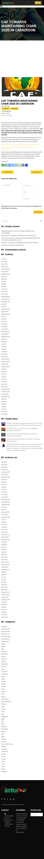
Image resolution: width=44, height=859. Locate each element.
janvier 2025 (4, 294)
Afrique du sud (5, 641)
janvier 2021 (4, 386)
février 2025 (4, 291)
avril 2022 (3, 349)
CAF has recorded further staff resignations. (12, 245)
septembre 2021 (5, 366)
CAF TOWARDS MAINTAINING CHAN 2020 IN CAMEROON (19, 102)
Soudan (3, 756)
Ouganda (3, 739)
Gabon (3, 689)
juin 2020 (3, 404)
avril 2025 (3, 286)
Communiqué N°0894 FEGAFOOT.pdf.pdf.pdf (14, 147)
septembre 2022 (5, 336)
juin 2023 (3, 316)
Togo (2, 764)
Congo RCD (4, 671)
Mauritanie (4, 726)
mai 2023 (3, 319)
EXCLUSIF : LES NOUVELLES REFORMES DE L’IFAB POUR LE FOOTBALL (19, 242)
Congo (3, 669)
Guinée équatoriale (6, 701)
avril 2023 (3, 321)
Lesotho (3, 709)
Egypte (3, 679)
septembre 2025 (5, 274)
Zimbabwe (4, 771)
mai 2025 (3, 284)
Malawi (3, 719)
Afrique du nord (5, 639)
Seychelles (4, 749)
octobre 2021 (4, 364)
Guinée (3, 696)
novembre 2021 (5, 361)
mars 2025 (4, 289)
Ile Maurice (4, 704)
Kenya (3, 706)
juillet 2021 (4, 371)
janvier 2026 (4, 266)
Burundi (3, 656)
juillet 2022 (4, 341)
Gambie (3, 691)
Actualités (6, 108)
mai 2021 (3, 376)
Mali (2, 721)
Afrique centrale (5, 631)
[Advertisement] (22, 58)
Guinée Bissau (5, 699)
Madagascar (4, 716)
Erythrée (3, 681)
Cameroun (14, 108)
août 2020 (4, 399)
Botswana (4, 651)
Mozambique (4, 729)
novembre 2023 (5, 309)
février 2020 (4, 414)
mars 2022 (4, 351)
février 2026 (4, 264)
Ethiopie (3, 686)
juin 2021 (3, 374)
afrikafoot (7, 111)
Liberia (3, 711)
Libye (2, 714)
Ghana (3, 694)
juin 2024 (3, 306)
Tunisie (3, 766)
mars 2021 (4, 381)
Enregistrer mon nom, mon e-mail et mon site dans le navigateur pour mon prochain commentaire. (21, 207)
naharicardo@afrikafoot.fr (9, 816)
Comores (3, 666)
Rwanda (3, 741)
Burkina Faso (4, 654)
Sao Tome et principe (7, 744)
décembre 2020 (5, 389)
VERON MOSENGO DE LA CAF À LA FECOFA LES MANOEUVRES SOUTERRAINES (17, 232)
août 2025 (4, 276)
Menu (38, 2)
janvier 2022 (4, 356)
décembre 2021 (5, 359)
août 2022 (4, 339)
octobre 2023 (4, 311)
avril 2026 (3, 259)
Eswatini (3, 684)
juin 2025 (3, 281)
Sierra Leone (4, 751)
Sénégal (3, 746)
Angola (3, 646)
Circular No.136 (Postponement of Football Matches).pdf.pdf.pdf (20, 144)
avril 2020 (3, 409)
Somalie (3, 754)
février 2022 (4, 354)
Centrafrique (4, 664)
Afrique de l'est (5, 634)
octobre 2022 (4, 334)
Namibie (3, 731)
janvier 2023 (4, 329)
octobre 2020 (4, 394)
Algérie (3, 644)
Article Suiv (37, 172)
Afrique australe (5, 629)
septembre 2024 (5, 301)
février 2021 (4, 384)
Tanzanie (3, 759)
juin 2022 (3, 344)
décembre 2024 (5, 296)
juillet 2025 (4, 279)
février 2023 (4, 326)
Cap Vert (3, 661)
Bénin (2, 649)
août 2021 (4, 369)
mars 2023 (4, 324)
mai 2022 (3, 346)
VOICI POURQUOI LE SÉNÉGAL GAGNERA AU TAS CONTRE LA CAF (18, 235)
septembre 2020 (5, 396)
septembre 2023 (5, 314)
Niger (2, 734)
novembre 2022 (5, 331)
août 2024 (4, 304)
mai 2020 (3, 406)
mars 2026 (4, 261)
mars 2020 (4, 411)
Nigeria (3, 736)
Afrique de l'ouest (6, 636)
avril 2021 (3, 379)
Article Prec (7, 172)
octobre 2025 (4, 271)
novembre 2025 (5, 269)
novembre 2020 (5, 391)
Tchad (3, 761)
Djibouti (3, 676)
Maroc (3, 724)
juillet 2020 (4, 401)
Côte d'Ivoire (4, 674)
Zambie (3, 769)
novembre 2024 (5, 299)
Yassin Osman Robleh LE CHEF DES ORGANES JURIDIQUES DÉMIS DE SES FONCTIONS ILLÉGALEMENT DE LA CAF (20, 239)
